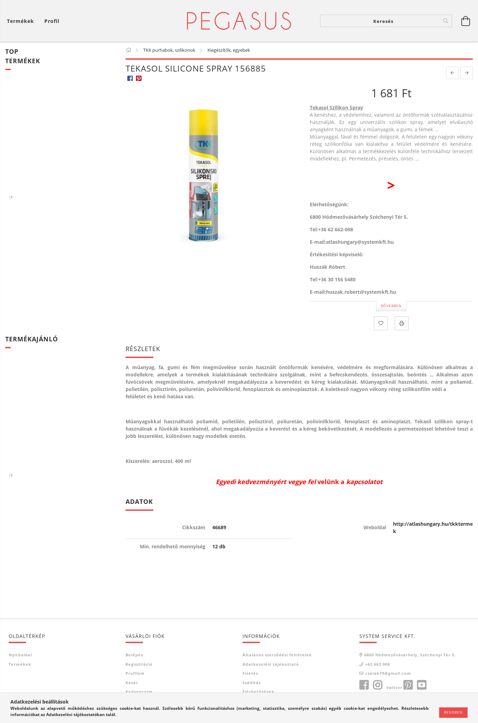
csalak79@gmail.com (388, 673)
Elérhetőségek (258, 691)
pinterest (407, 685)
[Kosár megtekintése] (22, 21)
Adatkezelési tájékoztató (270, 664)
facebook (363, 685)
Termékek (20, 664)
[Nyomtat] (402, 323)
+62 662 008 (377, 664)
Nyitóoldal (20, 654)
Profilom (135, 673)
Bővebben (391, 305)
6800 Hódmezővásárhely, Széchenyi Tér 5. (410, 654)
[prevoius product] (452, 73)
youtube (421, 685)
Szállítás (251, 682)
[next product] (466, 73)
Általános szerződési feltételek (277, 654)
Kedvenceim (139, 691)
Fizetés (250, 673)
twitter (394, 687)
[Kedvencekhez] (381, 323)
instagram (377, 685)
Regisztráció (139, 664)
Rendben (453, 712)
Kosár (132, 682)
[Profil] (52, 21)
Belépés (134, 654)
